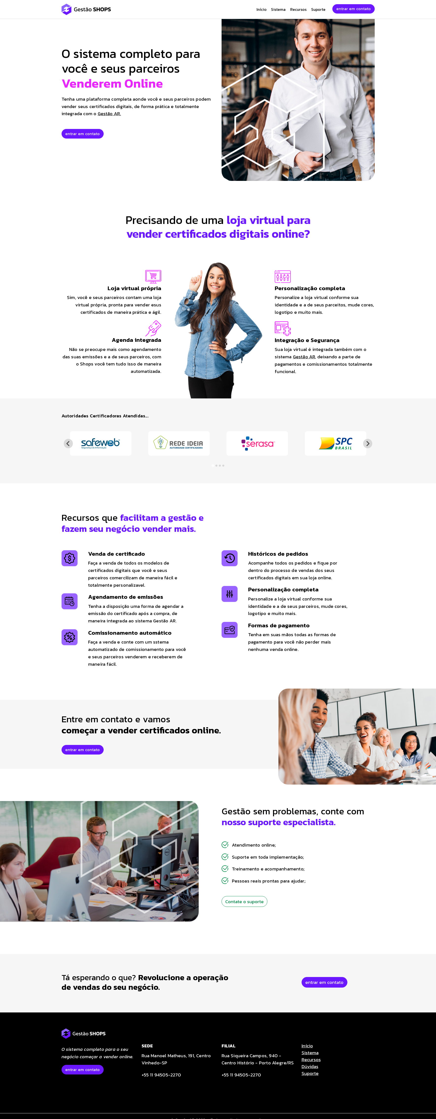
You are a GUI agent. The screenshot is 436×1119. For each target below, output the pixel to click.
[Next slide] (367, 443)
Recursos (298, 9)
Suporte (318, 9)
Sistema (278, 9)
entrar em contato (353, 9)
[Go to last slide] (68, 443)
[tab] (212, 465)
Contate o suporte (244, 901)
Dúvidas (310, 1066)
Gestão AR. (109, 113)
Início (262, 9)
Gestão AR (304, 356)
